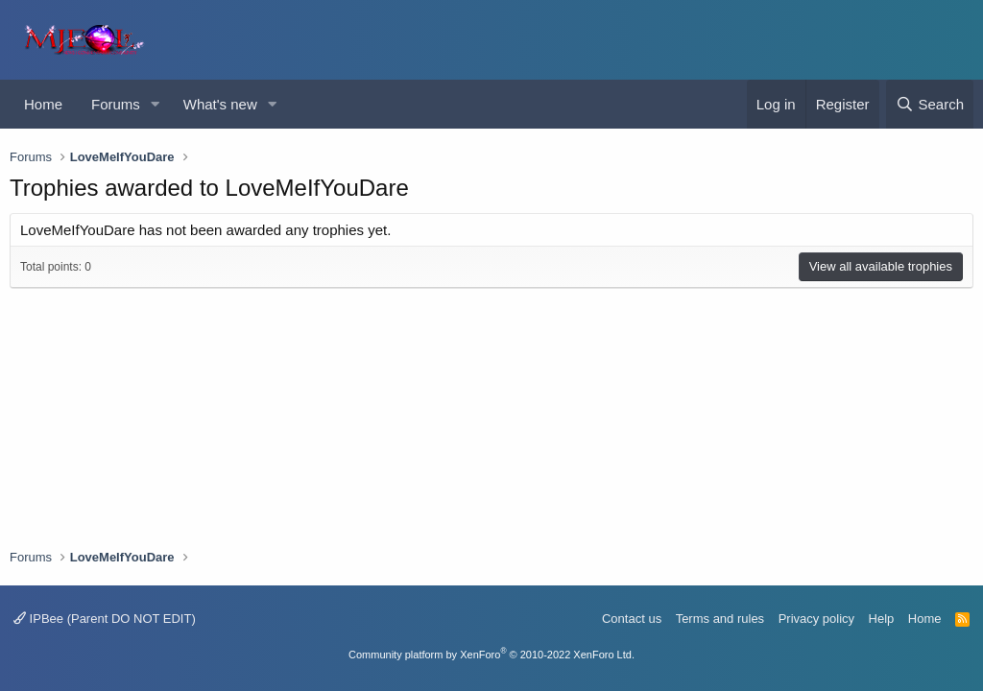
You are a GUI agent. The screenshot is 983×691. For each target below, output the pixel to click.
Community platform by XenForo (491, 654)
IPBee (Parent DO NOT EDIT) (104, 618)
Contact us (631, 618)
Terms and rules (720, 618)
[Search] (929, 104)
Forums (115, 104)
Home (43, 104)
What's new (220, 104)
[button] (155, 104)
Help (882, 618)
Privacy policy (816, 618)
